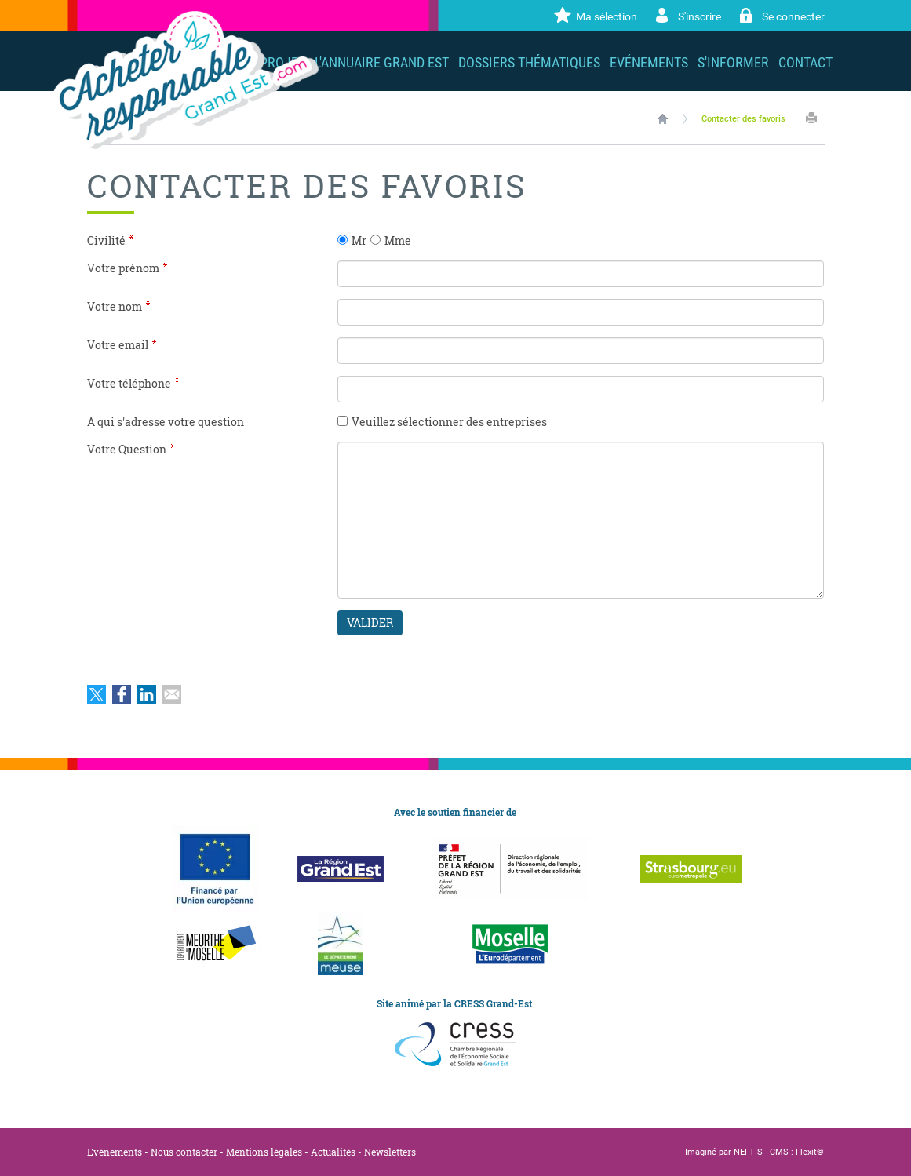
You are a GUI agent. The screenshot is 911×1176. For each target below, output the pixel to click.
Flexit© (810, 1152)
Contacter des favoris (743, 119)
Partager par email (171, 694)
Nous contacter (184, 1151)
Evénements (114, 1151)
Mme (397, 240)
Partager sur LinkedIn (146, 694)
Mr (359, 240)
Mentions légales (264, 1151)
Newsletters (390, 1151)
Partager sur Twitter (96, 694)
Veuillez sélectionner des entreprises (449, 421)
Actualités (333, 1151)
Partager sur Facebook (121, 694)
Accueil (663, 118)
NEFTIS (748, 1152)
